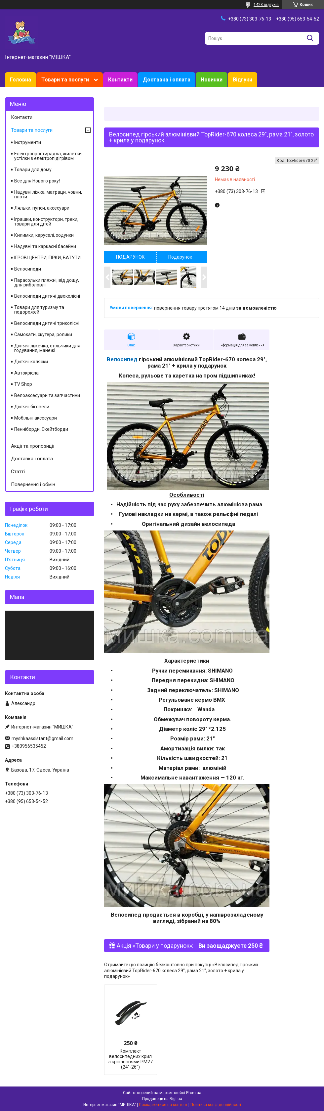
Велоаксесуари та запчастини (47, 395)
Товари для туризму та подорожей (39, 310)
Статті (18, 472)
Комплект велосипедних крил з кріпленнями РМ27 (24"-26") (130, 1059)
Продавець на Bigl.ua (162, 1098)
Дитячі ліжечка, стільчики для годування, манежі (47, 348)
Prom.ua (193, 1092)
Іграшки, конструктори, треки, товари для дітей (46, 222)
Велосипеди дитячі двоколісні (47, 296)
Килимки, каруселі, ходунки (44, 235)
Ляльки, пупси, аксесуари (41, 208)
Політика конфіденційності (215, 1104)
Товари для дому (33, 169)
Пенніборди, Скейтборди (41, 429)
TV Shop (23, 384)
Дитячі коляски (31, 361)
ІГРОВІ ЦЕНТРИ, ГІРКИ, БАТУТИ (47, 257)
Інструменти (27, 142)
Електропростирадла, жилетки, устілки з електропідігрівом (48, 156)
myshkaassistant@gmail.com (42, 738)
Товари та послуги (65, 79)
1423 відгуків (266, 4)
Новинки (212, 79)
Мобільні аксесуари (35, 418)
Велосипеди (27, 269)
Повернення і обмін (33, 484)
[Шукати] (310, 38)
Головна (20, 79)
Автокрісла (26, 373)
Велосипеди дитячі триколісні (46, 323)
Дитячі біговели (31, 406)
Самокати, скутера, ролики (43, 334)
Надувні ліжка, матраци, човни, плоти (48, 194)
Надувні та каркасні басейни (45, 246)
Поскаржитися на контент (163, 1104)
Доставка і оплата (166, 79)
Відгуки (242, 79)
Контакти (120, 79)
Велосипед (122, 359)
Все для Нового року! (37, 180)
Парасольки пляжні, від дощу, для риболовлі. (46, 282)
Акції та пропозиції (32, 446)
